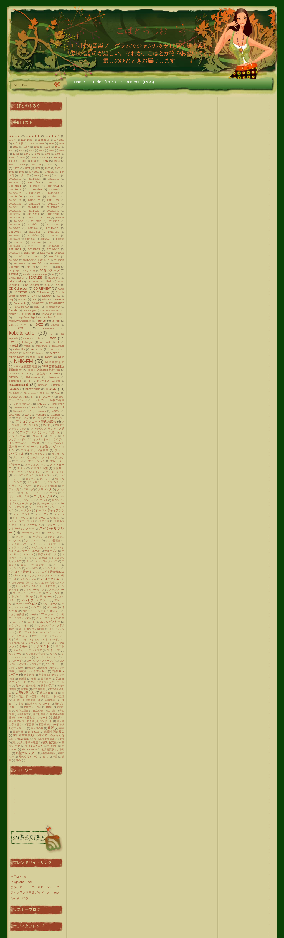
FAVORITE (38, 303)
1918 (41, 150)
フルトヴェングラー (35, 600)
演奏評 (22, 671)
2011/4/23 (53, 231)
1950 (22, 157)
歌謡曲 (22, 678)
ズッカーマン (52, 524)
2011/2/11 (33, 213)
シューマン (42, 513)
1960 (23, 161)
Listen (51, 338)
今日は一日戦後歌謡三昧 (26, 700)
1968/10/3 (35, 164)
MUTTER (35, 357)
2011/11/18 (15, 196)
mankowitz (42, 345)
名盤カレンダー (26, 753)
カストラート (46, 475)
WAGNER (14, 414)
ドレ (28, 561)
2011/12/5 (14, 214)
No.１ (25, 373)
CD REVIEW (42, 288)
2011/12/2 (33, 207)
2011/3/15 (54, 221)
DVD (34, 299)
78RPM (13, 274)
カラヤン (31, 478)
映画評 (31, 668)
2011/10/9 (53, 193)
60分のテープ (50, 270)
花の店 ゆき (19, 898)
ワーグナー (53, 664)
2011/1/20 (53, 182)
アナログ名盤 (30, 425)
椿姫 (61, 728)
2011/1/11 (14, 182)
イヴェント (37, 435)
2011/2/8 (18, 221)
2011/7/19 (33, 246)
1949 (11, 157)
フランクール (44, 596)
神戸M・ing (18, 876)
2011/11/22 (15, 200)
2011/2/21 (30, 217)
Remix (56, 385)
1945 (48, 153)
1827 (16, 146)
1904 (47, 146)
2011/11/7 (53, 203)
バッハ (17, 575)
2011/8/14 (36, 256)
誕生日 (56, 717)
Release (42, 385)
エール (20, 461)
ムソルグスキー (50, 621)
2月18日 (30, 266)
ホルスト (55, 611)
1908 (57, 146)
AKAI (26, 274)
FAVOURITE (56, 303)
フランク (28, 596)
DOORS (22, 299)
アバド (46, 425)
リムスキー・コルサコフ (27, 650)
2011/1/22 (34, 186)
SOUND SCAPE (18, 396)
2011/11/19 (35, 196)
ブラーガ (36, 593)
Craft (23, 295)
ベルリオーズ (49, 603)
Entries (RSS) (103, 81)
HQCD (60, 314)
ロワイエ (36, 664)
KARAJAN (48, 328)
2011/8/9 (13, 260)
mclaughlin (19, 349)
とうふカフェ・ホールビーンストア (34, 887)
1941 (27, 153)
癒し (45, 756)
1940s (16, 153)
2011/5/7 (19, 242)
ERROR (59, 299)
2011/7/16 (53, 242)
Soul (57, 392)
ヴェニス (17, 457)
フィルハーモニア (34, 589)
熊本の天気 (47, 685)
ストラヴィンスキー (21, 528)
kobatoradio (21, 333)
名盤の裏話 (48, 753)
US (29, 411)
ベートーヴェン (26, 603)
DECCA (47, 295)
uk (63, 407)
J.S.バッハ (18, 324)
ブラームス (52, 593)
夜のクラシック (28, 756)
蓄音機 (30, 724)
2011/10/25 (15, 193)
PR (29, 380)
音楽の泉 (29, 674)
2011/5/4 (44, 239)
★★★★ (14, 136)
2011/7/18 (14, 246)
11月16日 (27, 139)
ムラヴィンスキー (19, 625)
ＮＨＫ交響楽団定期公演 (43, 369)
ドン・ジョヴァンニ (46, 561)
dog (11, 299)
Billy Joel (15, 281)
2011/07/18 (35, 178)
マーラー (47, 614)
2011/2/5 (59, 217)
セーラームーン (31, 532)
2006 (37, 175)
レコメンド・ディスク (48, 657)
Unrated (17, 411)
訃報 (18, 760)
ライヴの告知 (16, 643)
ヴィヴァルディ (38, 453)
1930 (61, 150)
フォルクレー (56, 589)
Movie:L (40, 353)
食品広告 (38, 710)
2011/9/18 (59, 260)
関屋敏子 (46, 678)
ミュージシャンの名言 (50, 618)
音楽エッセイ (38, 671)
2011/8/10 (18, 256)
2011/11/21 (54, 196)
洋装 (54, 756)
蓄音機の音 (37, 728)
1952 (33, 157)
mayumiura (58, 345)
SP (32, 396)
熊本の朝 (31, 685)
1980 (47, 168)
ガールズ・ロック (23, 475)
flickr (36, 306)
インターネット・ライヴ (47, 439)
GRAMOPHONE (51, 310)
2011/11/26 (53, 200)
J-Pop (56, 320)
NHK (61, 356)
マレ (29, 618)
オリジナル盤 (39, 468)
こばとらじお (142, 30)
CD (58, 284)
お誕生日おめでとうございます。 (36, 470)
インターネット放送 (35, 446)
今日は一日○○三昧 (52, 696)
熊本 (18, 685)
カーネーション (55, 472)
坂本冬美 (50, 700)
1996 (21, 171)
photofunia (53, 377)
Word (27, 414)
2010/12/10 (15, 178)
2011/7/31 (45, 253)
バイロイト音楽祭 (20, 571)
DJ (58, 296)
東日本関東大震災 (44, 739)
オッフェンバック (35, 464)
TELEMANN (19, 407)
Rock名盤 (14, 393)
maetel (13, 345)
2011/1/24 (53, 185)
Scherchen (30, 393)
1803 (41, 143)
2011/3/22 (32, 224)
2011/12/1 (14, 207)
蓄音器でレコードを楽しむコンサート (30, 721)
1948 (58, 153)
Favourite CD (21, 306)
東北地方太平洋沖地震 (25, 742)
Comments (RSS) (137, 81)
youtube (41, 414)
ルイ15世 (53, 650)
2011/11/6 (34, 203)
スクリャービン (30, 524)
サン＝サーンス (46, 503)
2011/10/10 (35, 189)
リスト (59, 646)
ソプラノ (38, 536)
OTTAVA (13, 377)
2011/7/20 (53, 246)
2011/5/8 (35, 242)
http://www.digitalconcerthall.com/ (37, 317)
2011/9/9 (54, 263)
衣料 (11, 668)
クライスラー (35, 482)
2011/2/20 (14, 217)
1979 (37, 168)
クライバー (54, 482)
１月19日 (34, 171)
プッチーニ (19, 593)
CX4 (34, 295)
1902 (36, 146)
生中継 (51, 710)
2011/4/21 (34, 231)
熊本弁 (24, 689)
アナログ (37, 418)
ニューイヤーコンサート (35, 565)
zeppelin (55, 414)
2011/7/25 (53, 249)
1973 (16, 168)
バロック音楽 (47, 582)
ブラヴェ (14, 596)
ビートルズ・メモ (26, 586)
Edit (163, 81)
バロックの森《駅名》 (22, 582)
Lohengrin (27, 342)
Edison (45, 299)
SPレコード (46, 396)
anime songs (40, 274)
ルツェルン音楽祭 (36, 653)
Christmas (20, 292)
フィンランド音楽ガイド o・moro (34, 892)
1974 (27, 168)
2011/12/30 (53, 210)
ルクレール (15, 653)
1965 (44, 160)
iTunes (41, 320)
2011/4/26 (32, 235)
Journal (55, 324)
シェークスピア (38, 507)
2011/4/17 (15, 231)
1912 (21, 150)
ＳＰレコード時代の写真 (48, 400)
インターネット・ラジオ (24, 442)
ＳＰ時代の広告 (22, 404)
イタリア (52, 435)
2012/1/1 (14, 266)
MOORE (13, 353)
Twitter (52, 407)
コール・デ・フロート (33, 493)
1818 (61, 143)
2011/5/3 (30, 239)
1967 (11, 164)
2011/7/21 (15, 249)
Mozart (54, 352)
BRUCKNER (32, 285)
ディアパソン (16, 547)
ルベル (53, 653)
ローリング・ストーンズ (40, 660)
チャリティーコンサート (47, 543)
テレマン (28, 554)
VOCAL (56, 411)
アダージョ (22, 418)
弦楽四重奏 (38, 689)
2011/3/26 (52, 224)
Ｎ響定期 (39, 373)
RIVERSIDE (32, 389)
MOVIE (27, 353)
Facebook (20, 303)
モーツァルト (26, 632)
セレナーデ (22, 536)
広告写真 (45, 692)
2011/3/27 (14, 228)
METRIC (55, 349)
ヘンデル (36, 607)
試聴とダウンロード (38, 703)
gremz (12, 314)
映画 (20, 668)
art (53, 274)
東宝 (61, 739)
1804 (51, 143)
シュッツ (59, 514)
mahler (27, 345)
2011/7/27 (29, 253)
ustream (41, 411)
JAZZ (39, 324)
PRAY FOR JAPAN (48, 380)
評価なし (52, 746)
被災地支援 (49, 742)
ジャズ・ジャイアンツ (50, 510)
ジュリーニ (39, 517)
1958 (12, 160)
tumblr (35, 407)
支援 (20, 703)
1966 (57, 160)
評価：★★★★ (34, 746)
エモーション (36, 460)
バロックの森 (50, 578)
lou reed (45, 342)
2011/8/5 (54, 256)
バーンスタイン (52, 568)
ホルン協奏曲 (16, 614)
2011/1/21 (15, 185)
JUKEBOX (16, 328)
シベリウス (25, 510)
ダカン (51, 536)
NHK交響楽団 (54, 362)
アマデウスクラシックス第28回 (40, 432)
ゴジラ (53, 493)
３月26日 (45, 267)
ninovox (13, 373)
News (48, 356)
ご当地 (43, 500)
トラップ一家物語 (36, 558)
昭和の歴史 (22, 710)
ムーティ (18, 621)
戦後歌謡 (23, 714)
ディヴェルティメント (42, 547)
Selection (45, 393)
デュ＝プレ (50, 550)
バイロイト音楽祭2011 (50, 571)
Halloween (28, 313)
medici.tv (36, 349)
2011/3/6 (32, 228)
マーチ (33, 614)
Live (11, 342)
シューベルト (21, 513)
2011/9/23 (19, 263)
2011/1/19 (33, 182)
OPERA (55, 373)
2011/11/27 (15, 203)
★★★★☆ (53, 136)
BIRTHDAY (33, 281)
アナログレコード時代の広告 (36, 421)
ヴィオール (58, 453)
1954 (45, 157)
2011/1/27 (15, 189)
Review (14, 389)
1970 (49, 164)
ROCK (51, 389)
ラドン (46, 643)
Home (79, 81)
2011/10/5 (34, 193)
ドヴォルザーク (47, 554)
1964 (33, 161)
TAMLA (41, 403)
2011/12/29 (15, 210)
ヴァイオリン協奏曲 (35, 450)
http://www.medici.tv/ (20, 321)
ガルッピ (45, 478)
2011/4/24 (14, 235)
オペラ (21, 468)
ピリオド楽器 (47, 586)
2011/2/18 (53, 213)
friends (13, 310)
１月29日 (49, 171)
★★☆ (12, 140)
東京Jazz (33, 731)
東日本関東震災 (54, 731)
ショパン (55, 517)
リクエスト (41, 646)
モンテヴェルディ (50, 632)
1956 (57, 157)
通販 (51, 728)
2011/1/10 (53, 178)
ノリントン (15, 568)
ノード (56, 565)
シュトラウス (20, 517)
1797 (31, 143)
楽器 (33, 678)
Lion (39, 338)
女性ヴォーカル (33, 707)
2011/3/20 (14, 224)
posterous (15, 380)
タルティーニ (33, 540)
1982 (57, 168)
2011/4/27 (52, 235)
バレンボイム (29, 579)
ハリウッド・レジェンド (41, 575)
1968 (22, 164)
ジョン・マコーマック (22, 521)
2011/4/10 (52, 228)
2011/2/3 (45, 217)
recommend (18, 385)
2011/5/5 (59, 239)
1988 (11, 171)
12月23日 (59, 140)
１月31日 (24, 175)
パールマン (32, 568)
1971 (61, 164)
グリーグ (28, 489)
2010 (57, 175)
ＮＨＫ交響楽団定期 (25, 366)
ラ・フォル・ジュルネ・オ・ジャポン (38, 639)
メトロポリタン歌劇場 (31, 629)
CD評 (61, 288)
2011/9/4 (37, 263)
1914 (31, 150)
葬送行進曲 (39, 714)
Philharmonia (33, 377)
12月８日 (18, 143)
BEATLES (35, 277)
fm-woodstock (52, 306)
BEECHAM (54, 277)
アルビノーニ (17, 435)
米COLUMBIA (29, 749)
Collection (43, 292)
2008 (47, 175)
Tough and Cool (21, 882)
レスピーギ (15, 660)
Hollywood (46, 314)
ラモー (23, 646)
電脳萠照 (18, 731)
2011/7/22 (34, 249)
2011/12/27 (53, 207)
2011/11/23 (34, 200)
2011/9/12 (28, 260)
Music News (16, 356)
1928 (51, 150)
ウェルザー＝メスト (38, 457)
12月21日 (43, 140)
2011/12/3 (34, 210)
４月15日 (14, 270)
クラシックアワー (20, 485)
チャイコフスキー (19, 543)
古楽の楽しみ (25, 692)
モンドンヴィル (18, 636)
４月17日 (29, 270)
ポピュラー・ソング (34, 611)
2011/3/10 (36, 221)
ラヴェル (33, 643)
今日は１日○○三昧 (26, 696)
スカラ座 (44, 521)
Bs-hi (47, 285)
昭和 (49, 706)
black (49, 281)
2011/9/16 (43, 260)
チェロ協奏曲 (53, 540)
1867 (26, 146)
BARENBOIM (16, 277)
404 (57, 266)
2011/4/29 (14, 239)
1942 (38, 153)
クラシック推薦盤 (47, 485)
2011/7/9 (59, 253)
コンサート (29, 500)
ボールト (52, 607)
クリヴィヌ (45, 489)
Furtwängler (29, 310)
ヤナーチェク (39, 636)
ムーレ (32, 621)
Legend (27, 338)
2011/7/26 (14, 253)
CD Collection (18, 288)
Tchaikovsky (57, 404)
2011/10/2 (54, 189)
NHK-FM (23, 361)
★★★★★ (33, 136)
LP (58, 342)
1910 (11, 150)
